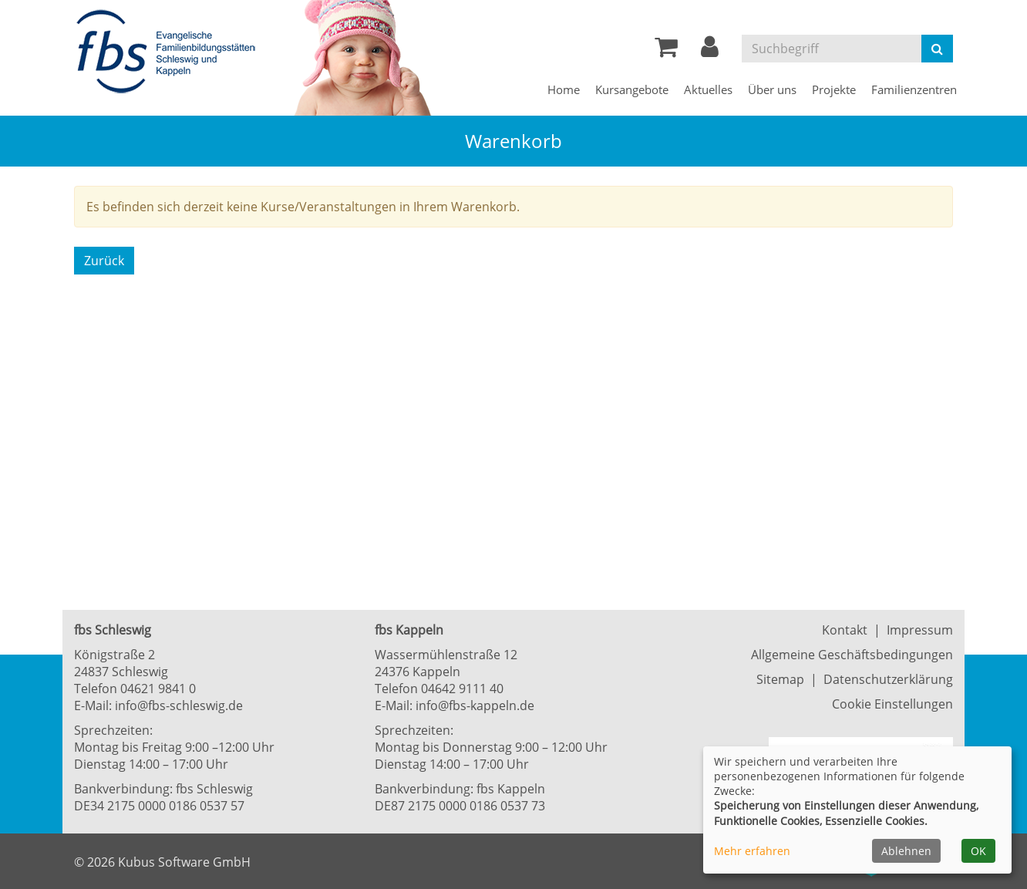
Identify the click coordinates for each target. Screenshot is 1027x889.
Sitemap (780, 679)
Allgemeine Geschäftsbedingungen (852, 654)
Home (563, 89)
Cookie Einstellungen (892, 703)
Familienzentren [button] (914, 89)
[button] (710, 50)
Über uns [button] (772, 89)
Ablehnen (906, 851)
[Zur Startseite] (170, 52)
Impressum (920, 629)
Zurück (104, 260)
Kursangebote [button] (631, 89)
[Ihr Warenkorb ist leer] (666, 50)
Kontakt (844, 629)
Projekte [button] (834, 89)
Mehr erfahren (752, 851)
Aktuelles (708, 89)
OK (978, 851)
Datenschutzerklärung (888, 679)
